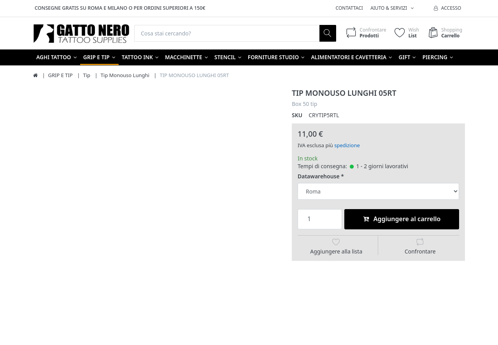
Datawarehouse (319, 176)
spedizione (347, 145)
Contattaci (349, 8)
